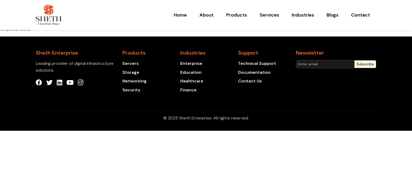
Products (236, 15)
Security (131, 90)
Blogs (332, 15)
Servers (130, 63)
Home (180, 15)
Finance (188, 90)
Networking (134, 81)
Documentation (254, 72)
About (206, 15)
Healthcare (191, 81)
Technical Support (257, 63)
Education (191, 72)
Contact (360, 15)
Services (269, 15)
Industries (303, 15)
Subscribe (365, 64)
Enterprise (191, 63)
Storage (130, 72)
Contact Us (250, 81)
